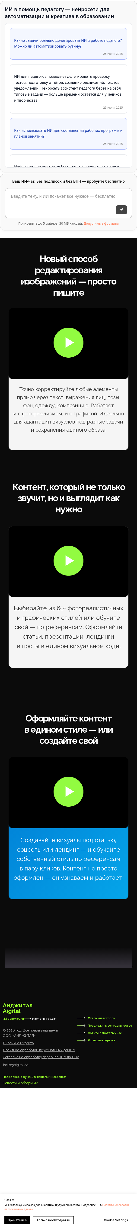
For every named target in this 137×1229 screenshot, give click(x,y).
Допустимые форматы (101, 223)
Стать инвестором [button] (101, 1159)
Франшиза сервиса (101, 1181)
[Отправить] (121, 209)
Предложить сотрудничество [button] (110, 1166)
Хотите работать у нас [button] (105, 1174)
